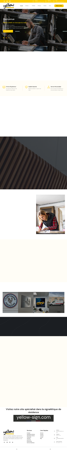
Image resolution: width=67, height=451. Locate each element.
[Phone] (16, 449)
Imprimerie (29, 439)
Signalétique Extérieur (31, 434)
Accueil (21, 5)
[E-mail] (13, 442)
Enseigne (28, 432)
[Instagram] (7, 1)
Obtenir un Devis (59, 5)
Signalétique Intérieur (31, 435)
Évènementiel (29, 441)
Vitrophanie (29, 437)
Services (27, 5)
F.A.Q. (50, 5)
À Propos (39, 5)
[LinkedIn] (10, 1)
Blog (41, 438)
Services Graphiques (30, 442)
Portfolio (33, 5)
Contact (45, 5)
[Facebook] (4, 1)
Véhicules (28, 438)
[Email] (50, 449)
